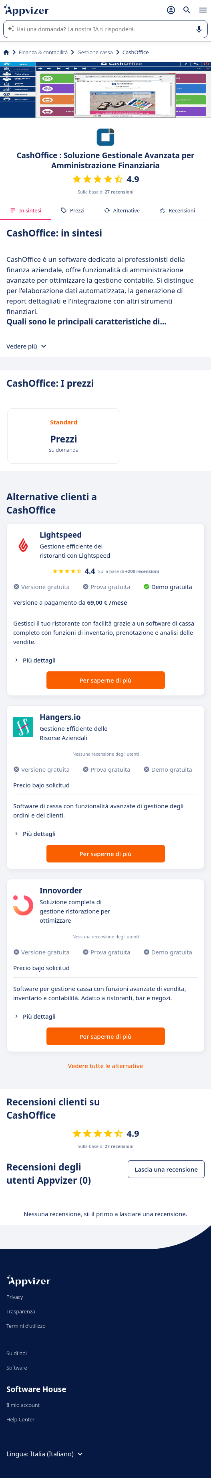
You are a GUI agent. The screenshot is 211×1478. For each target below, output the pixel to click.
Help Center (20, 1419)
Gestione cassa (95, 52)
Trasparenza (20, 1311)
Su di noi (16, 1353)
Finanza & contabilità (43, 52)
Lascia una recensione (166, 1169)
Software (16, 1367)
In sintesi (25, 210)
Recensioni (177, 210)
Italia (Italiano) (57, 1454)
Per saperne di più (105, 680)
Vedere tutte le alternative (105, 1066)
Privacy (14, 1297)
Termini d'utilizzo (26, 1325)
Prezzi (72, 210)
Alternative (122, 210)
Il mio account (23, 1405)
